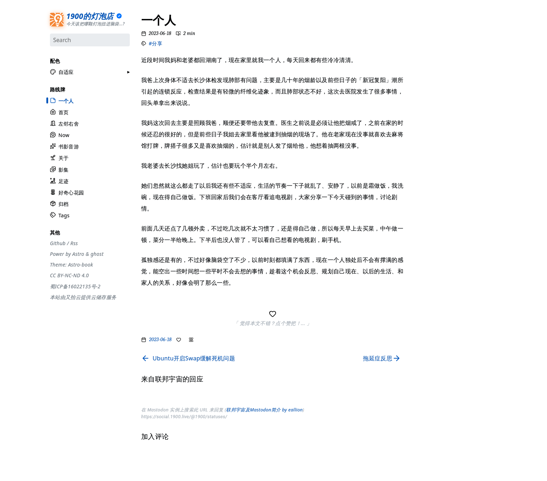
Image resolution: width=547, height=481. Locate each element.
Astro (78, 253)
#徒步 (421, 142)
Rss (74, 242)
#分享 (155, 43)
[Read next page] (383, 358)
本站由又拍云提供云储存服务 (83, 296)
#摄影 (421, 50)
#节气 (421, 41)
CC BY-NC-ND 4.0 (69, 275)
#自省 (421, 124)
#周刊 (421, 115)
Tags (60, 214)
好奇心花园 (67, 191)
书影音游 (64, 145)
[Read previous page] (188, 358)
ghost (96, 253)
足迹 (59, 180)
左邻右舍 (64, 123)
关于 (59, 157)
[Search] (90, 40)
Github (58, 242)
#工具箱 (423, 69)
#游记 (421, 105)
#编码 (421, 96)
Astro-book (80, 264)
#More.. (423, 161)
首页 (59, 111)
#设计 (421, 59)
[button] (62, 71)
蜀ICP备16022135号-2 (75, 285)
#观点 (421, 87)
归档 (59, 203)
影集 (59, 169)
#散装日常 (425, 133)
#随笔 (421, 152)
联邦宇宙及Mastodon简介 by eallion (264, 409)
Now (60, 134)
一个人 (62, 100)
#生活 (421, 78)
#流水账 (423, 32)
